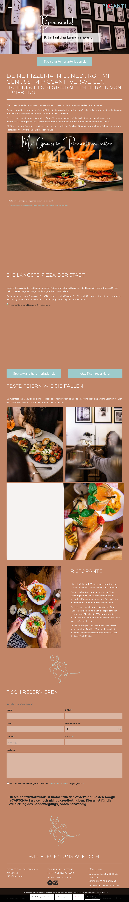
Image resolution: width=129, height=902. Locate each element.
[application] (64, 232)
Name (10, 710)
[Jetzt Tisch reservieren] (95, 373)
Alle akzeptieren (63, 897)
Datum (10, 736)
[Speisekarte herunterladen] (64, 61)
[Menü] (8, 6)
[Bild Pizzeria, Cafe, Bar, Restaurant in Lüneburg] (36, 445)
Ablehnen (78, 897)
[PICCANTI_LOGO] (114, 6)
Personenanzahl (73, 723)
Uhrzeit (69, 736)
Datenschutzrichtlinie (59, 783)
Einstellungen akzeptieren (42, 897)
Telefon (11, 723)
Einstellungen (92, 897)
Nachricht (11, 750)
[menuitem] (8, 6)
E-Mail (68, 710)
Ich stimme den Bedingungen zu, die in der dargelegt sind (47, 783)
